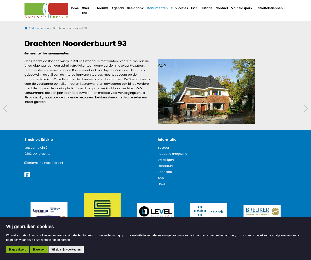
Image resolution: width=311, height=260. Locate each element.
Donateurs (166, 166)
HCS (194, 8)
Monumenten (157, 8)
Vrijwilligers (166, 160)
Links (161, 184)
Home (74, 8)
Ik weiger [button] (39, 249)
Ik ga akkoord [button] (17, 249)
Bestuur (163, 147)
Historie (206, 8)
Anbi (161, 178)
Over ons (85, 10)
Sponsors (165, 172)
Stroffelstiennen (270, 8)
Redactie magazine (172, 153)
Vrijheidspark (241, 8)
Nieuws (102, 8)
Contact (222, 8)
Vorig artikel (6, 108)
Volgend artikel (305, 108)
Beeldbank (135, 8)
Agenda (118, 8)
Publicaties (179, 8)
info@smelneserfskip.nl (45, 163)
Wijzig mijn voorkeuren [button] (66, 249)
